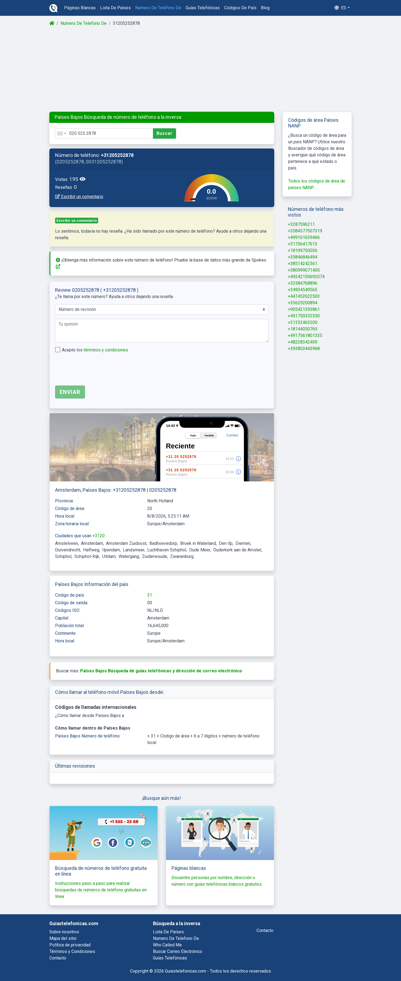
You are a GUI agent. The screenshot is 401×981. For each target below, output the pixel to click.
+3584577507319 (305, 230)
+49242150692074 (306, 276)
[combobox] (61, 133)
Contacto (57, 958)
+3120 (99, 535)
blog (265, 7)
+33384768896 (302, 283)
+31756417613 (302, 244)
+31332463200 (302, 322)
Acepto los (95, 350)
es (340, 7)
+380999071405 (304, 270)
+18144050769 (302, 329)
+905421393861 (304, 309)
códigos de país (240, 7)
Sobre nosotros (64, 931)
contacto (265, 930)
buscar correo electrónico (177, 951)
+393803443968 (304, 348)
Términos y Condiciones (72, 951)
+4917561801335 (305, 335)
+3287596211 (301, 224)
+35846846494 (302, 257)
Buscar (164, 133)
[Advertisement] (200, 69)
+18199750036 (302, 250)
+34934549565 (302, 289)
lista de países (115, 7)
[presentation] (96, 370)
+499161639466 (304, 237)
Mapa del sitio (63, 938)
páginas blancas (80, 7)
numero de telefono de (158, 7)
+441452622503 (304, 296)
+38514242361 (302, 263)
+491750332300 (304, 315)
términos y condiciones (106, 350)
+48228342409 (302, 342)
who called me (167, 944)
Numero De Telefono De (84, 23)
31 (149, 595)
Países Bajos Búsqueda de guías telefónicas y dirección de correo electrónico (161, 670)
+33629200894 (302, 302)
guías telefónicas (203, 7)
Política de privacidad (70, 944)
